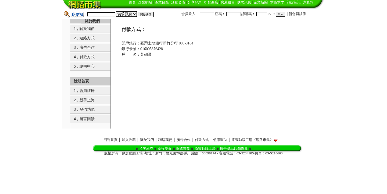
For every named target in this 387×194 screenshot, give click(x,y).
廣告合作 (87, 48)
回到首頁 (110, 140)
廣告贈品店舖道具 (234, 149)
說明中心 (87, 66)
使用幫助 (220, 140)
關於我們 (92, 21)
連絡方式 (87, 38)
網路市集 (183, 149)
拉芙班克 (146, 149)
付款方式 (87, 57)
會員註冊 (87, 91)
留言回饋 (87, 119)
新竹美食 (164, 149)
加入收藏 (129, 140)
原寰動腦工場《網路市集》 (252, 140)
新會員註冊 (297, 14)
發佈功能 (87, 110)
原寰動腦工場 (205, 149)
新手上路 (87, 100)
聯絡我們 (165, 140)
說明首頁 (81, 81)
